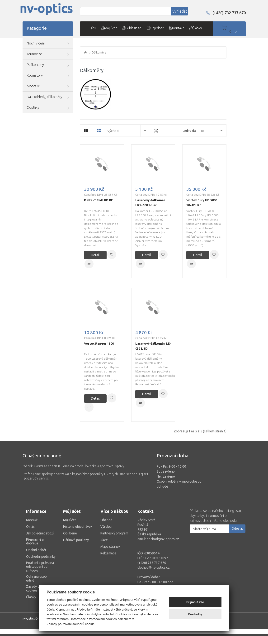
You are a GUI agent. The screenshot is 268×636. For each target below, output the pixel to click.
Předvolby (195, 614)
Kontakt (32, 522)
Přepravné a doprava (35, 543)
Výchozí (113, 132)
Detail (95, 257)
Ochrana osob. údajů (36, 580)
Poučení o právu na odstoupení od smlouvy (40, 568)
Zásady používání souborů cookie (71, 624)
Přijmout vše (195, 602)
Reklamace (108, 555)
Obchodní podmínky (41, 558)
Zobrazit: (189, 132)
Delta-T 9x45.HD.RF (98, 201)
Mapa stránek (110, 548)
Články (31, 599)
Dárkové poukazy (76, 542)
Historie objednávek (77, 528)
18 (202, 132)
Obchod (106, 522)
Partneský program (114, 535)
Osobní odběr (36, 552)
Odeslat (237, 530)
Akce (104, 542)
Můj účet (69, 522)
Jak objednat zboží (40, 535)
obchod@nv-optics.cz (153, 569)
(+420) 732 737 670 (225, 16)
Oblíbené (70, 535)
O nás (30, 528)
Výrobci (106, 528)
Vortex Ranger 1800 (99, 345)
